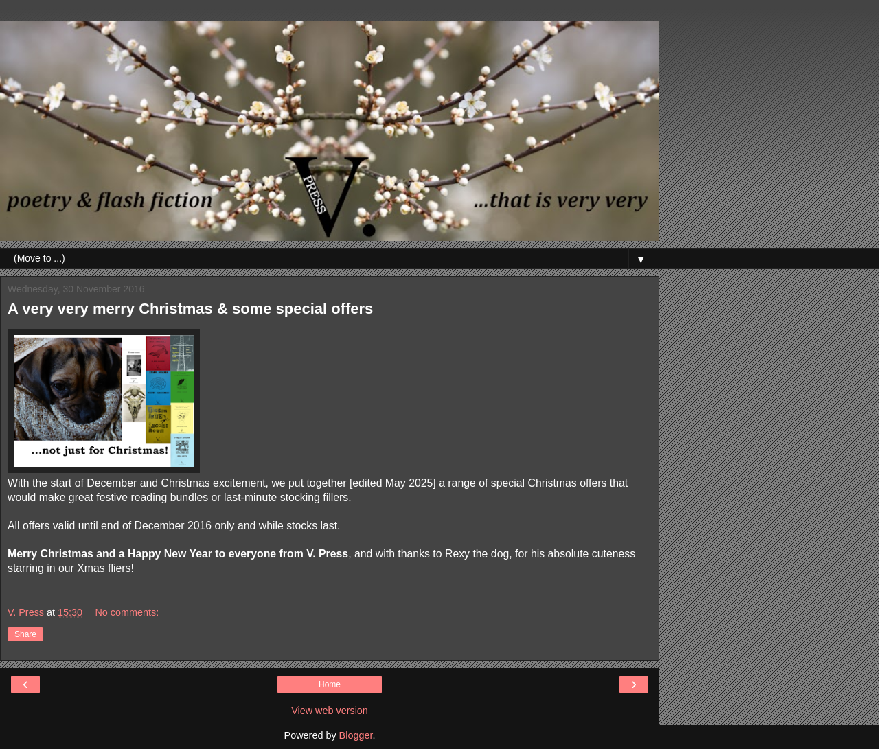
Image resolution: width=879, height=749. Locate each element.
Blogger (356, 735)
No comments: (127, 612)
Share (25, 634)
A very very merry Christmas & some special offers (190, 308)
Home (330, 684)
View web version (329, 710)
